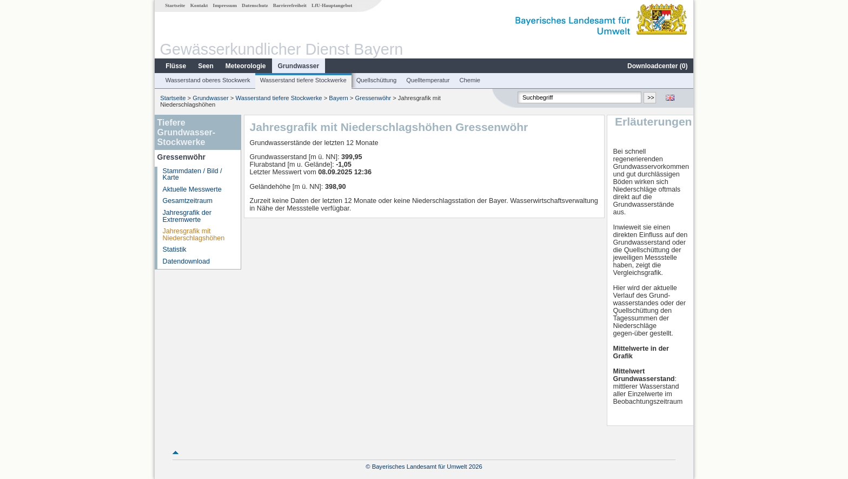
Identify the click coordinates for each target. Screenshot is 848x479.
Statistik (175, 249)
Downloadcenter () (657, 66)
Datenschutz (255, 5)
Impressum (225, 5)
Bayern (338, 98)
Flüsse (175, 66)
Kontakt (199, 5)
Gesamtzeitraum (188, 201)
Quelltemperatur (427, 80)
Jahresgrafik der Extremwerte (187, 216)
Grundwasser (299, 66)
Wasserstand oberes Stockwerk (207, 80)
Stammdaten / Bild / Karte (192, 174)
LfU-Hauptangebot (332, 5)
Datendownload (186, 261)
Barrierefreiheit (290, 5)
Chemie (470, 80)
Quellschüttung (376, 80)
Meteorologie (246, 66)
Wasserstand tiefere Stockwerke (303, 80)
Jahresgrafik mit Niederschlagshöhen (194, 234)
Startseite (175, 5)
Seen (206, 66)
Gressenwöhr (373, 98)
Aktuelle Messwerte (192, 189)
